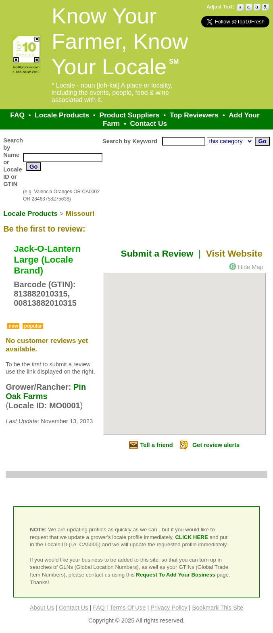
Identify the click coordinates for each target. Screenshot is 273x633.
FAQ (17, 115)
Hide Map (250, 267)
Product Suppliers (129, 115)
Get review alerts (216, 445)
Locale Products (62, 115)
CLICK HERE (191, 537)
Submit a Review (157, 253)
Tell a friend (156, 445)
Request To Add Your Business (175, 575)
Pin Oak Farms (46, 391)
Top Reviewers (194, 115)
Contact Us (148, 123)
